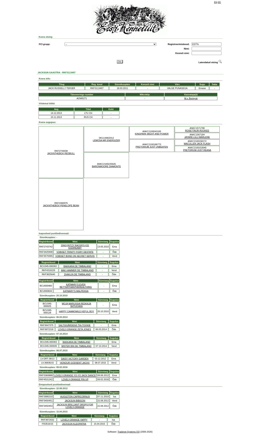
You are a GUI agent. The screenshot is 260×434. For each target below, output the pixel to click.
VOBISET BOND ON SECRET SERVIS (75, 256)
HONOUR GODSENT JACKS (75, 362)
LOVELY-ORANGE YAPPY (74, 420)
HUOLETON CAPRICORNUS (75, 396)
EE (219, 2)
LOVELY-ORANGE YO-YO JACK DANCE (75, 375)
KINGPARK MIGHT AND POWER (152, 134)
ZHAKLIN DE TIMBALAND (77, 274)
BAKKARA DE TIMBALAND (77, 266)
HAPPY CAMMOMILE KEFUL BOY (76, 311)
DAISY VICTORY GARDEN (74, 358)
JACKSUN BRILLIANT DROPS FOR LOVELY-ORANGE (75, 405)
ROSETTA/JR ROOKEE (197, 130)
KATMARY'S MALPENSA (76, 291)
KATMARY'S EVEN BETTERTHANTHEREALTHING (76, 285)
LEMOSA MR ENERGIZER (106, 140)
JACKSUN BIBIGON (75, 400)
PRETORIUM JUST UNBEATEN (152, 147)
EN (215, 2)
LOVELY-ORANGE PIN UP (74, 379)
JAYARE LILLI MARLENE (197, 137)
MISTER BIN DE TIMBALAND (76, 346)
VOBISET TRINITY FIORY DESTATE (75, 252)
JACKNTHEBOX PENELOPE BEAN (61, 205)
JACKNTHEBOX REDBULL (61, 153)
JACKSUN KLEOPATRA (74, 424)
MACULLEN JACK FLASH (197, 143)
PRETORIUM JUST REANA (197, 150)
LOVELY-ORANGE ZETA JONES (74, 329)
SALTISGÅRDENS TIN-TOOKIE (75, 325)
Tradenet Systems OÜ (129, 432)
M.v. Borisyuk (191, 98)
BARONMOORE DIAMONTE (106, 166)
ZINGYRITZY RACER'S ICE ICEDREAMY (75, 246)
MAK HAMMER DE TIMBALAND (77, 270)
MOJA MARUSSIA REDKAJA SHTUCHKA (76, 304)
